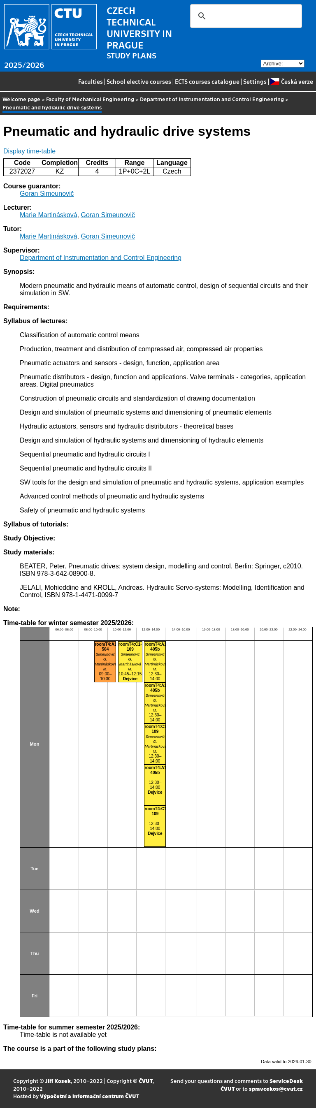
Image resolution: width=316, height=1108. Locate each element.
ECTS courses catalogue (207, 81)
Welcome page (21, 99)
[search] (245, 16)
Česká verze (291, 81)
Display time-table (29, 151)
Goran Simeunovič (47, 193)
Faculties (90, 81)
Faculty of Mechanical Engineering (90, 99)
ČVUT (146, 1081)
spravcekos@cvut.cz (276, 1088)
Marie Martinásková (48, 214)
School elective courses (139, 81)
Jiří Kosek (58, 1081)
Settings (255, 81)
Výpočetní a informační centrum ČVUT (89, 1096)
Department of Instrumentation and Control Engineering (212, 99)
